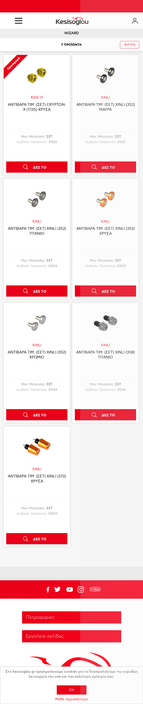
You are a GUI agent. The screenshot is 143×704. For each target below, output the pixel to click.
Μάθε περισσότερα (71, 699)
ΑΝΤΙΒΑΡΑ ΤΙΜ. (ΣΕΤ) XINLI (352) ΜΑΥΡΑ (105, 107)
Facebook (45, 589)
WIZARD (71, 33)
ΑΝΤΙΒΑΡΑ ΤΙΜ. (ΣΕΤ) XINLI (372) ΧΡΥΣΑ (37, 478)
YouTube (57, 589)
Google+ (82, 589)
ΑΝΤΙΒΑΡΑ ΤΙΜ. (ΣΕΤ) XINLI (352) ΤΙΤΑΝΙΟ (37, 231)
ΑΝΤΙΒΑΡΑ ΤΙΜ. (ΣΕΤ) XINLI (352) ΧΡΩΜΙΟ (37, 354)
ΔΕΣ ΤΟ (39, 167)
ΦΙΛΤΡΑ (129, 45)
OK (71, 690)
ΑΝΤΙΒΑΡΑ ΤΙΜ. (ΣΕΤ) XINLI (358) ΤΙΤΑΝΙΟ (105, 354)
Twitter (69, 589)
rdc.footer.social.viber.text (95, 589)
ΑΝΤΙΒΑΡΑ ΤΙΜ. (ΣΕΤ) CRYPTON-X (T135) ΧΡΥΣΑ (37, 107)
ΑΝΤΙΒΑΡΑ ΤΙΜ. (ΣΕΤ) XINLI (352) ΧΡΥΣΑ (105, 231)
